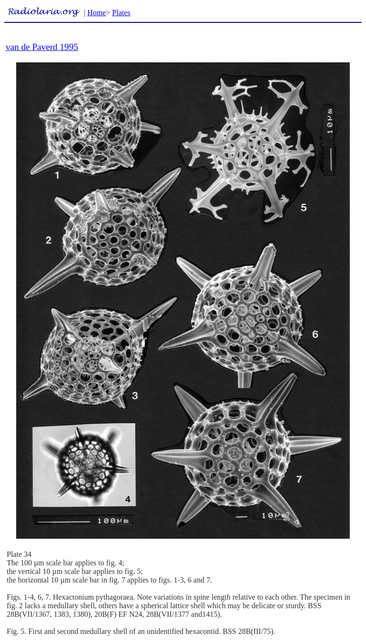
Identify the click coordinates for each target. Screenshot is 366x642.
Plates (121, 13)
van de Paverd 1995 (42, 47)
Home (96, 13)
